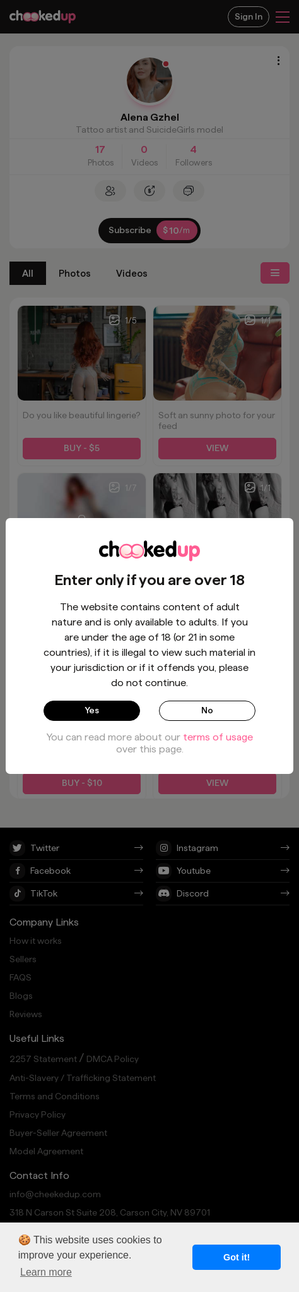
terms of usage (218, 737)
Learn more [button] (46, 1272)
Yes (92, 710)
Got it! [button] (236, 1257)
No (207, 710)
